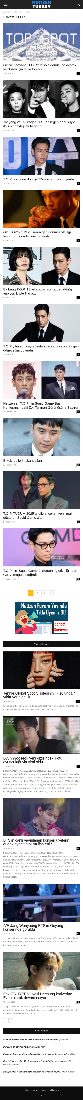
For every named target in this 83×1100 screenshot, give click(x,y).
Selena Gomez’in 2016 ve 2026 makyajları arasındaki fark (30, 1039)
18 (78, 579)
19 (78, 412)
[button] (5, 4)
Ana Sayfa (7, 12)
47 (78, 1002)
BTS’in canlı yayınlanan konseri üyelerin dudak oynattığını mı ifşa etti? (36, 842)
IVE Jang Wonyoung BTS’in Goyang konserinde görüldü (33, 927)
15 (78, 240)
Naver (35, 1090)
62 (78, 848)
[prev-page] (5, 1020)
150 (77, 701)
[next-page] (51, 593)
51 (78, 933)
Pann (43, 1090)
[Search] (78, 4)
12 (78, 297)
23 (78, 73)
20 (78, 465)
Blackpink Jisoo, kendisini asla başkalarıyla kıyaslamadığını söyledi (35, 1053)
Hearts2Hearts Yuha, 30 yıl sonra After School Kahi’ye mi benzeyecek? (36, 1061)
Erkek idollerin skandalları (22, 460)
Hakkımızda (54, 1090)
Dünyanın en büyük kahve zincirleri (20, 1046)
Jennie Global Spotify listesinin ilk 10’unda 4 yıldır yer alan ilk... (39, 695)
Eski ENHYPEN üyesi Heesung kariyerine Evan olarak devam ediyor (37, 996)
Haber (26, 1090)
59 (78, 766)
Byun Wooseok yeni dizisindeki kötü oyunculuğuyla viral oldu (32, 760)
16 (78, 354)
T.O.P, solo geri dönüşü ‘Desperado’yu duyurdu (38, 179)
